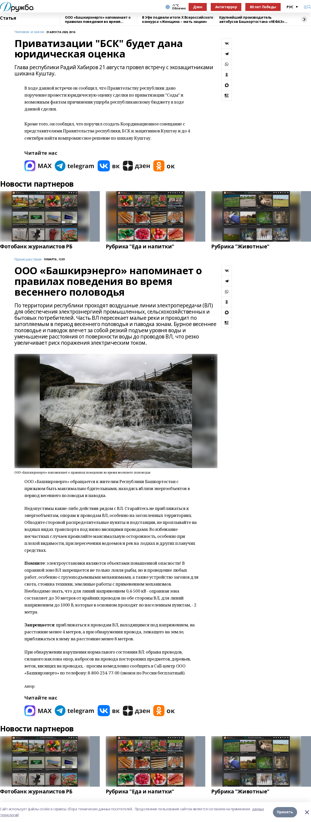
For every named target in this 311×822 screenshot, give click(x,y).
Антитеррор (226, 6)
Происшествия (28, 259)
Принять (285, 812)
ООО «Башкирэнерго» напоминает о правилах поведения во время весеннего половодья (98, 19)
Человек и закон (29, 32)
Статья (8, 18)
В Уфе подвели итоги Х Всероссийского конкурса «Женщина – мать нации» (177, 19)
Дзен (197, 6)
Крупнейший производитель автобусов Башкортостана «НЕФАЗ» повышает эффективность (251, 19)
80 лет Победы (263, 6)
